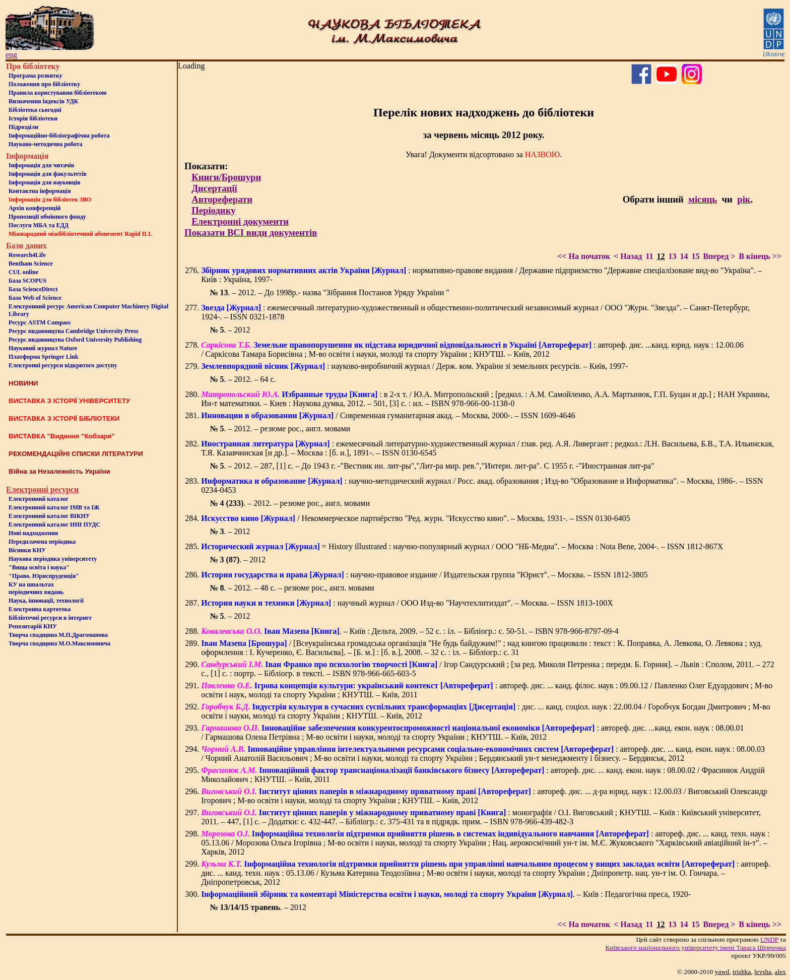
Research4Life (27, 254)
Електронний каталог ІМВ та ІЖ (54, 507)
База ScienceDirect (33, 289)
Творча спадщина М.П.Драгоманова (58, 634)
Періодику (213, 210)
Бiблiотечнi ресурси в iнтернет (50, 617)
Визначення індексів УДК (44, 101)
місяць (702, 199)
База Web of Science (35, 297)
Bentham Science (31, 263)
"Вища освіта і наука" (39, 567)
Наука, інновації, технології (46, 600)
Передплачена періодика (42, 541)
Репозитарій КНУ (33, 626)
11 (649, 256)
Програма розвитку (35, 75)
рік (743, 199)
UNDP (769, 939)
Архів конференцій (35, 208)
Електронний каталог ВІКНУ (49, 515)
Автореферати (221, 199)
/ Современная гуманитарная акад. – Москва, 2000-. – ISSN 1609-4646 (388, 415)
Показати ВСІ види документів (250, 232)
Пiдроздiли (23, 126)
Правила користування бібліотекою (57, 92)
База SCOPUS (27, 280)
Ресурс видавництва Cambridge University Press (73, 331)
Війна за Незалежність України (59, 471)
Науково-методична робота (46, 144)
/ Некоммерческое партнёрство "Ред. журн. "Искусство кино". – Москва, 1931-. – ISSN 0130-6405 (415, 518)
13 (672, 256)
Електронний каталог (39, 498)
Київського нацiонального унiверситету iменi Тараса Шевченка (695, 947)
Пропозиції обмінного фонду (47, 216)
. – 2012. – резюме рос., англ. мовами (280, 428)
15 (695, 256)
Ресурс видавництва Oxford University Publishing (75, 339)
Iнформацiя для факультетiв (48, 173)
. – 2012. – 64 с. (243, 379)
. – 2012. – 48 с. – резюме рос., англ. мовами (292, 587)
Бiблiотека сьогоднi (35, 109)
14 (684, 256)
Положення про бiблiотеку (44, 84)
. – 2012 (230, 329)
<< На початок (583, 256)
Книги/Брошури (226, 177)
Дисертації (214, 188)
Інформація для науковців (44, 182)
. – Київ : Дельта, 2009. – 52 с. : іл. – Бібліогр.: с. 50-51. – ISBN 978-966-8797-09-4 (410, 631)
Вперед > (719, 256)
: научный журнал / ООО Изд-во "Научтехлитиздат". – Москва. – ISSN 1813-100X (407, 603)
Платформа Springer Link (43, 356)
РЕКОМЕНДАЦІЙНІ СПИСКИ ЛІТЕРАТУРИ (76, 454)
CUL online (23, 272)
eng (11, 54)
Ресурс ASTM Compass (40, 322)
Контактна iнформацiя (40, 190)
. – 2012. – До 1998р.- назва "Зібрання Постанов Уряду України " (329, 292)
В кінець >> (760, 256)
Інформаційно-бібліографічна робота (59, 135)
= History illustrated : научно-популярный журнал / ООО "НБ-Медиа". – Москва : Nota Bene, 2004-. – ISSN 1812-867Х (462, 546)
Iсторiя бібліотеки (33, 118)
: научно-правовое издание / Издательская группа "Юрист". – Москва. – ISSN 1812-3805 (424, 574)
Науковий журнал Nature (43, 348)
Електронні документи (240, 221)
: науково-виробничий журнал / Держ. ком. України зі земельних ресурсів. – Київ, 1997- (414, 366)
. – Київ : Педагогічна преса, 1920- (446, 894)
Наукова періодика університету (53, 558)
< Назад (628, 256)
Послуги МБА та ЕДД (39, 225)
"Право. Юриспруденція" (44, 575)
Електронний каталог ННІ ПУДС (54, 524)
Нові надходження (33, 533)
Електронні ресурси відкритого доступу (63, 365)
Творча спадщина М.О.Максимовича (59, 643)
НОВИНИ (23, 383)
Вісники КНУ (27, 550)
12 (660, 256)
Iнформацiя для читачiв (41, 165)
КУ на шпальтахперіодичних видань (36, 588)
